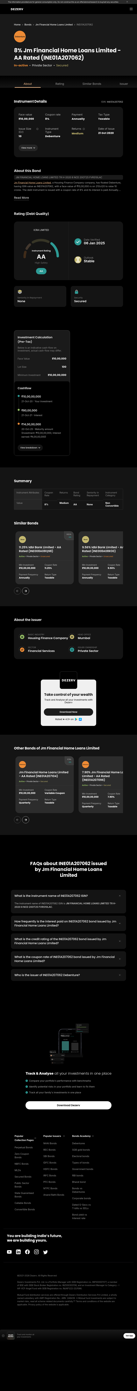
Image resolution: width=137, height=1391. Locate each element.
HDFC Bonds (50, 1168)
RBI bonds (77, 1175)
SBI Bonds (49, 1155)
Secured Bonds (23, 1176)
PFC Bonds (49, 1181)
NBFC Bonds (22, 1163)
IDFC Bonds (49, 1162)
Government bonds (82, 1168)
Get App (129, 1335)
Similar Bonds (91, 84)
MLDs (18, 1169)
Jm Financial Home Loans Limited (54, 24)
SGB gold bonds (81, 1149)
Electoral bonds (80, 1155)
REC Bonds (49, 1149)
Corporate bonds (81, 1197)
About (28, 84)
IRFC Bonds (49, 1175)
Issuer (124, 84)
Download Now (68, 712)
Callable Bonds (23, 1202)
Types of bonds (80, 1162)
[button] (25, 1138)
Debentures (78, 1142)
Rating (59, 84)
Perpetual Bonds (24, 1147)
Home (17, 24)
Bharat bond (79, 1181)
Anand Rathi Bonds (53, 1194)
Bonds (27, 24)
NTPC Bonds (50, 1187)
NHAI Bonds (50, 1142)
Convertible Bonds (25, 1209)
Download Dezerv (68, 1105)
